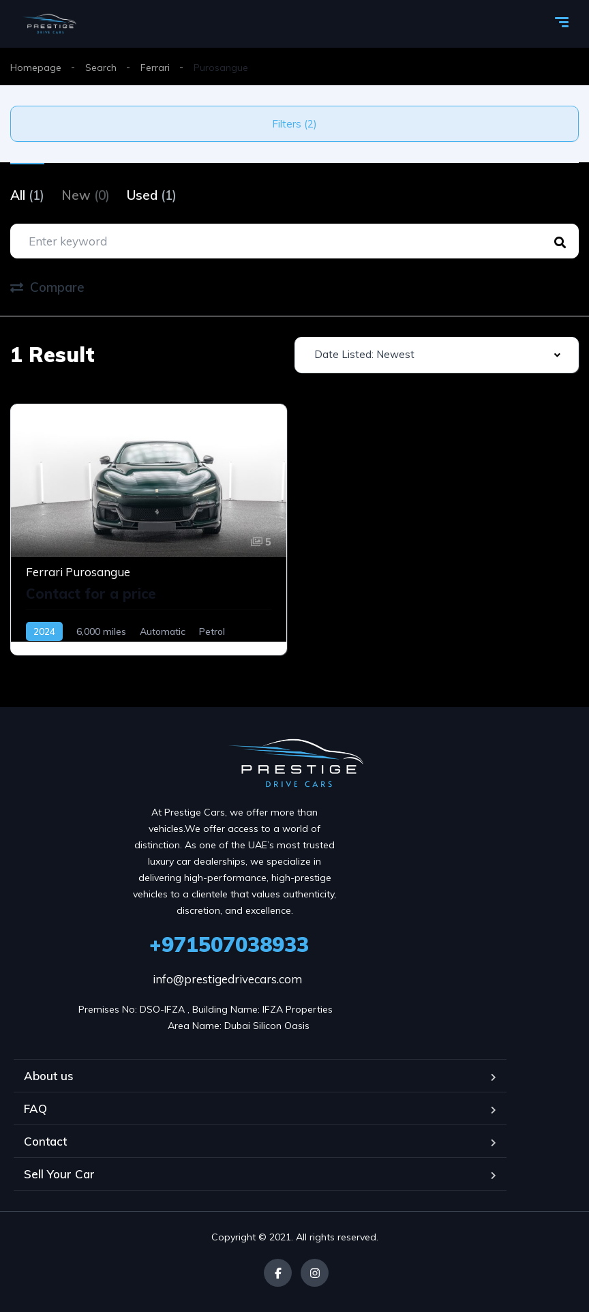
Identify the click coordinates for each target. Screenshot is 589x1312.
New (85, 195)
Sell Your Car (59, 1174)
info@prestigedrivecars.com (227, 979)
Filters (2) (294, 123)
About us (49, 1076)
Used (152, 195)
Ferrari (155, 67)
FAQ (35, 1108)
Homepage (35, 67)
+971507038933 (229, 944)
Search (101, 67)
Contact (45, 1141)
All (27, 195)
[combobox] (436, 355)
